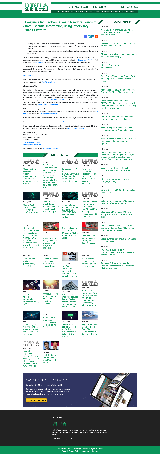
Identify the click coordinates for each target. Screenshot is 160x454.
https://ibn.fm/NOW (48, 82)
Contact (95, 451)
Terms (64, 451)
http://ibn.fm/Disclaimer (75, 128)
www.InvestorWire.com (31, 142)
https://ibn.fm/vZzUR (85, 60)
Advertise (85, 451)
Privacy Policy (74, 451)
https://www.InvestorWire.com (58, 122)
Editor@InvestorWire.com (32, 145)
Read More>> (28, 75)
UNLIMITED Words (58, 100)
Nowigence (39, 62)
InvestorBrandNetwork (50, 149)
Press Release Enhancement (48, 105)
